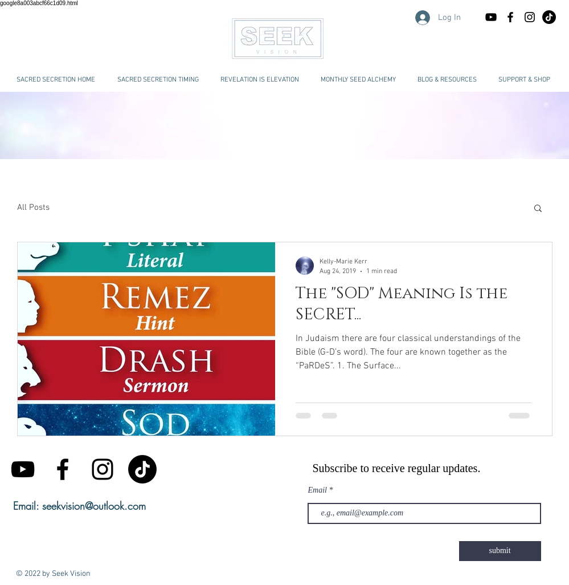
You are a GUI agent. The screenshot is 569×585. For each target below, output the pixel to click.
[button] (447, 80)
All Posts (33, 207)
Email (317, 490)
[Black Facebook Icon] (510, 17)
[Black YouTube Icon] (491, 17)
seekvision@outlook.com (94, 506)
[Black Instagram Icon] (530, 17)
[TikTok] (142, 469)
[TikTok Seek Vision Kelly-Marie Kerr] (549, 17)
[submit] (500, 551)
